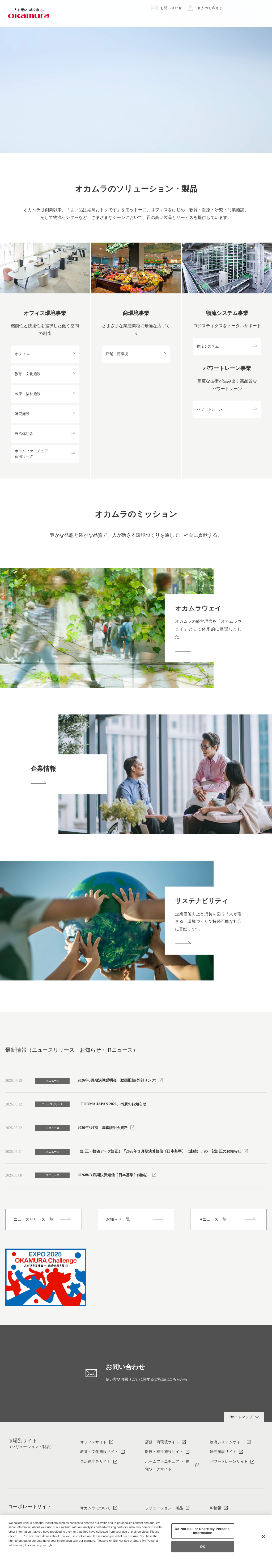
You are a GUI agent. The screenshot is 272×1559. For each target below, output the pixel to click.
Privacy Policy (20, 1549)
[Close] (263, 1537)
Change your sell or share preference (36, 1554)
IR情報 (215, 1508)
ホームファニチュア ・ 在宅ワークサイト (167, 1465)
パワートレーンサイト (229, 1461)
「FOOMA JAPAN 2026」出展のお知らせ (112, 1104)
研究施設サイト (223, 1451)
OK (202, 1547)
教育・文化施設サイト (99, 1451)
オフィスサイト (93, 1442)
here (21, 1536)
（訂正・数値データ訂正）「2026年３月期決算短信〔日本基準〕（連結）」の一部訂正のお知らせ (159, 1151)
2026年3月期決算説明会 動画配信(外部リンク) (117, 1080)
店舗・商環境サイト (162, 1442)
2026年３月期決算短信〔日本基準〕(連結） (114, 1175)
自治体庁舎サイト (95, 1461)
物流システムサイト (227, 1442)
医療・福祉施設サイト (164, 1451)
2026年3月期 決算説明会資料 (103, 1128)
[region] (136, 1537)
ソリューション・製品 (164, 1508)
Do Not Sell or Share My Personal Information (203, 1531)
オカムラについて (95, 1508)
